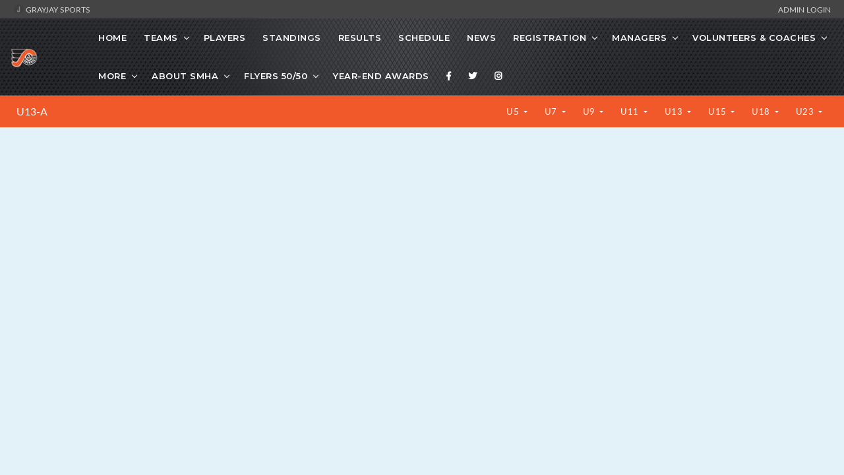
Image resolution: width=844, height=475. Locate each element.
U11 (630, 111)
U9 (590, 111)
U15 (718, 111)
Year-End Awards (381, 76)
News (481, 37)
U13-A (31, 111)
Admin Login (804, 9)
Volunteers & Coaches (754, 37)
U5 (514, 111)
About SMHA (185, 76)
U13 (675, 111)
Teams (161, 37)
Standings (291, 37)
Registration (549, 37)
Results (360, 37)
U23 (806, 111)
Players (225, 37)
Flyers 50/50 (275, 76)
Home (112, 37)
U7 (552, 111)
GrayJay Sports (51, 9)
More (112, 76)
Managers (639, 37)
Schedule (424, 37)
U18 (762, 111)
